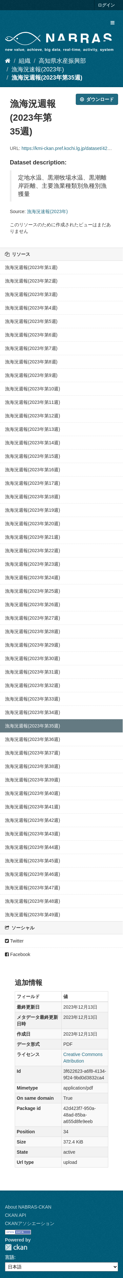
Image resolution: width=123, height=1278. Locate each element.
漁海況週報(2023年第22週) (32, 550)
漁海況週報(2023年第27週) (32, 618)
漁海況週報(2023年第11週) (32, 402)
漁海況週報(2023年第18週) (32, 496)
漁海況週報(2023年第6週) (31, 334)
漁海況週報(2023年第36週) (32, 739)
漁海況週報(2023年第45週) (32, 860)
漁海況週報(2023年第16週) (32, 469)
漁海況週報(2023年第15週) (32, 456)
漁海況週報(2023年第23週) (32, 564)
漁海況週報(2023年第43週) (32, 833)
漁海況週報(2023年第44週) (32, 847)
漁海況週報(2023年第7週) (31, 348)
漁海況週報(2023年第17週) (32, 483)
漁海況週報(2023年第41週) (32, 806)
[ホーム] (7, 61)
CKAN (16, 1247)
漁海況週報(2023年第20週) (32, 523)
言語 (9, 1257)
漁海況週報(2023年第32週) (32, 685)
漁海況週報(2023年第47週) (32, 887)
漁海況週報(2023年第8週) (31, 361)
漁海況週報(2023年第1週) (31, 267)
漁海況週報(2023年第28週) (32, 631)
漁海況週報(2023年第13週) (32, 429)
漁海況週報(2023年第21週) (32, 537)
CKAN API (15, 1215)
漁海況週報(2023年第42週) (32, 820)
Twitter (14, 941)
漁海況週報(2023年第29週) (32, 645)
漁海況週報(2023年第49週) (32, 914)
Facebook (17, 954)
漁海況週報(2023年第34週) (32, 712)
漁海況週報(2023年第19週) (32, 510)
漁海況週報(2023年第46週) (32, 874)
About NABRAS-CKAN (28, 1207)
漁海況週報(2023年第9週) (31, 375)
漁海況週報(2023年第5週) (31, 321)
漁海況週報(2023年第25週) (32, 591)
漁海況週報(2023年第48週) (32, 901)
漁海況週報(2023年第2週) (31, 280)
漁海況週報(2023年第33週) (32, 698)
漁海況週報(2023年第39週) (32, 779)
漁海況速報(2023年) (37, 69)
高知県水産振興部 (62, 61)
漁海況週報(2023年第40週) (32, 793)
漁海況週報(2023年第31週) (32, 672)
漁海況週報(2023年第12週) (32, 415)
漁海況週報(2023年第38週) (32, 766)
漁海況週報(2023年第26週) (32, 604)
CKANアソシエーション (29, 1223)
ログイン (106, 5)
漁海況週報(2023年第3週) (31, 294)
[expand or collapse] (112, 22)
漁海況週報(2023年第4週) (31, 307)
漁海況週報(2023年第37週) (32, 752)
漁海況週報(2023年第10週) (32, 388)
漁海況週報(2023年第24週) (32, 577)
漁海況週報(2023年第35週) (46, 77)
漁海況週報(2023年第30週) (32, 658)
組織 (25, 61)
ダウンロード (97, 99)
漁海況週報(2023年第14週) (32, 442)
